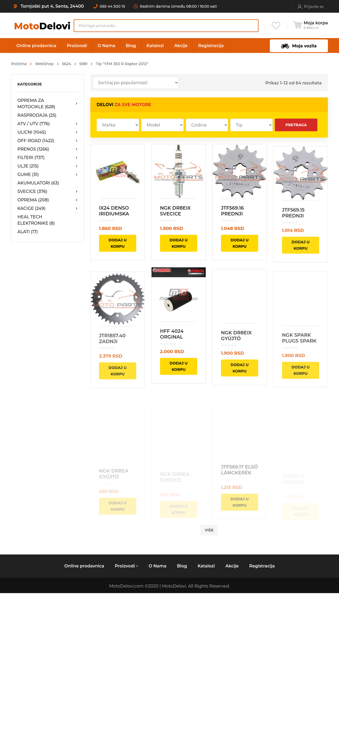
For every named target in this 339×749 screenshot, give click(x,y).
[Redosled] (135, 82)
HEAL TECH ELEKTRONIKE (36, 220)
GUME (47, 174)
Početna (19, 63)
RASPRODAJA (36, 115)
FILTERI (47, 158)
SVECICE (47, 191)
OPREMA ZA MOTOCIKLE (47, 103)
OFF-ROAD (47, 141)
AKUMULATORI (38, 183)
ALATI (27, 231)
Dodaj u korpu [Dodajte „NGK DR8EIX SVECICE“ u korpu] (184, 243)
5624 (66, 63)
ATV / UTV (47, 124)
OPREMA (47, 200)
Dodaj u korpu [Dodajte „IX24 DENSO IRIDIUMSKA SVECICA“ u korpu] (117, 243)
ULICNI (47, 132)
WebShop (44, 63)
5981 (83, 63)
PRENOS (47, 149)
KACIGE (47, 208)
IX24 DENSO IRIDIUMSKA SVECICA (114, 214)
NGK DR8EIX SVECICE (181, 211)
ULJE (47, 166)
